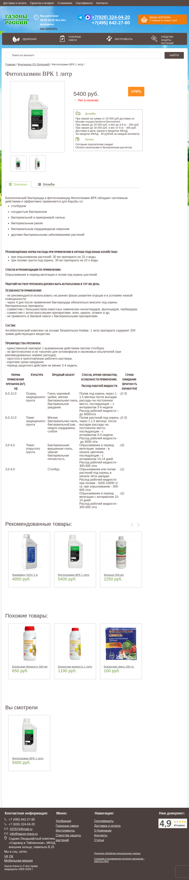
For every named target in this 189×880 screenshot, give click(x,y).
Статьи (99, 840)
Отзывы (49, 184)
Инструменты (122, 39)
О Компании (102, 830)
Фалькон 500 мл (114, 574)
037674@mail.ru (21, 829)
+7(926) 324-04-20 (111, 17)
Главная (10, 64)
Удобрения (29, 39)
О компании (64, 3)
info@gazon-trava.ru (24, 833)
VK (6, 856)
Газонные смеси (75, 38)
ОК (11, 856)
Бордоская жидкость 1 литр (75, 666)
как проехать (48, 28)
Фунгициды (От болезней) (34, 64)
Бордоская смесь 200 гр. (119, 666)
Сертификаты (84, 3)
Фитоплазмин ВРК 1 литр (73, 574)
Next (138, 525)
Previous (133, 525)
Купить (136, 91)
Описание (20, 184)
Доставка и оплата (15, 3)
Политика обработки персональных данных (117, 853)
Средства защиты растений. (167, 40)
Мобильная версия (18, 860)
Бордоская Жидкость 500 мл (30, 666)
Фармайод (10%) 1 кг (25, 574)
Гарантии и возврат (42, 3)
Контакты (102, 3)
